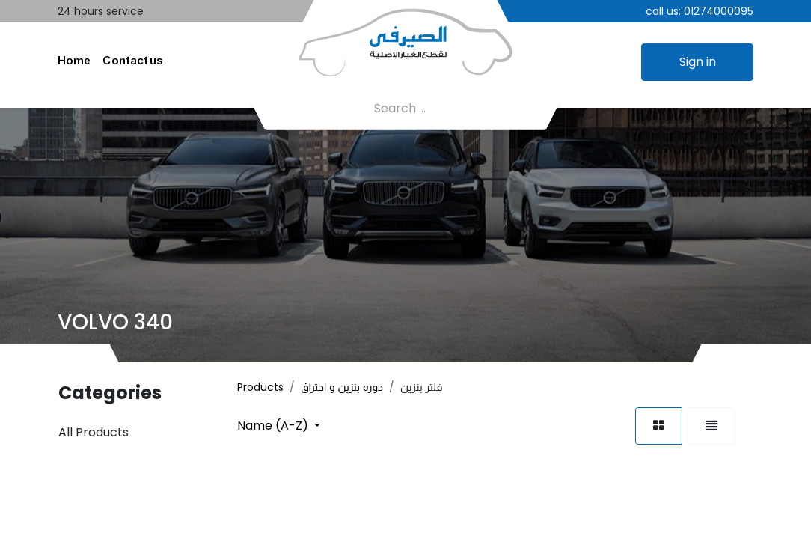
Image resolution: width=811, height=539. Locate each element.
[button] (278, 425)
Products (260, 387)
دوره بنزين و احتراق (342, 387)
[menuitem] (74, 62)
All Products (93, 432)
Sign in (697, 61)
